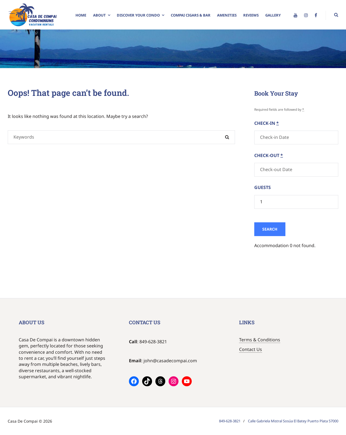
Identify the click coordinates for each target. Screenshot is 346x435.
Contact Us (250, 349)
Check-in (266, 123)
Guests (262, 187)
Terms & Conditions (259, 340)
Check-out (268, 155)
